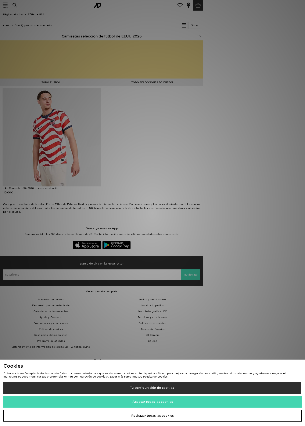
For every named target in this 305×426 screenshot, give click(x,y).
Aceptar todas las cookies (152, 401)
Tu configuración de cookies (152, 387)
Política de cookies (155, 376)
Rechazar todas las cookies (152, 415)
